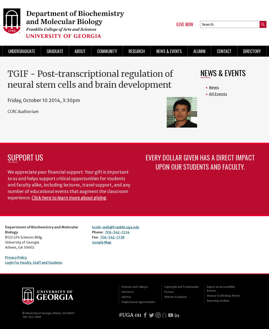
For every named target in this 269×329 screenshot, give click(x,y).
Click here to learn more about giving (69, 198)
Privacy (169, 291)
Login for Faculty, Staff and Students (33, 262)
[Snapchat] (164, 315)
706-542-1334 (117, 232)
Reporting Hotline (218, 300)
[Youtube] (170, 315)
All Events (218, 94)
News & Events (169, 51)
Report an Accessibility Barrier (221, 288)
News (214, 87)
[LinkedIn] (176, 315)
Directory (252, 51)
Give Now (184, 24)
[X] (151, 315)
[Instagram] (158, 315)
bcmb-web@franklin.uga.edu (115, 227)
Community (107, 51)
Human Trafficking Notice (223, 295)
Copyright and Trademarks (181, 286)
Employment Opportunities (138, 302)
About (80, 51)
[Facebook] (145, 315)
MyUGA (126, 296)
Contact (224, 51)
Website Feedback (175, 296)
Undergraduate (21, 51)
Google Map (101, 242)
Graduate (55, 51)
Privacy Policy (16, 257)
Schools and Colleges (134, 286)
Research (137, 51)
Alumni (199, 51)
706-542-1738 (112, 237)
